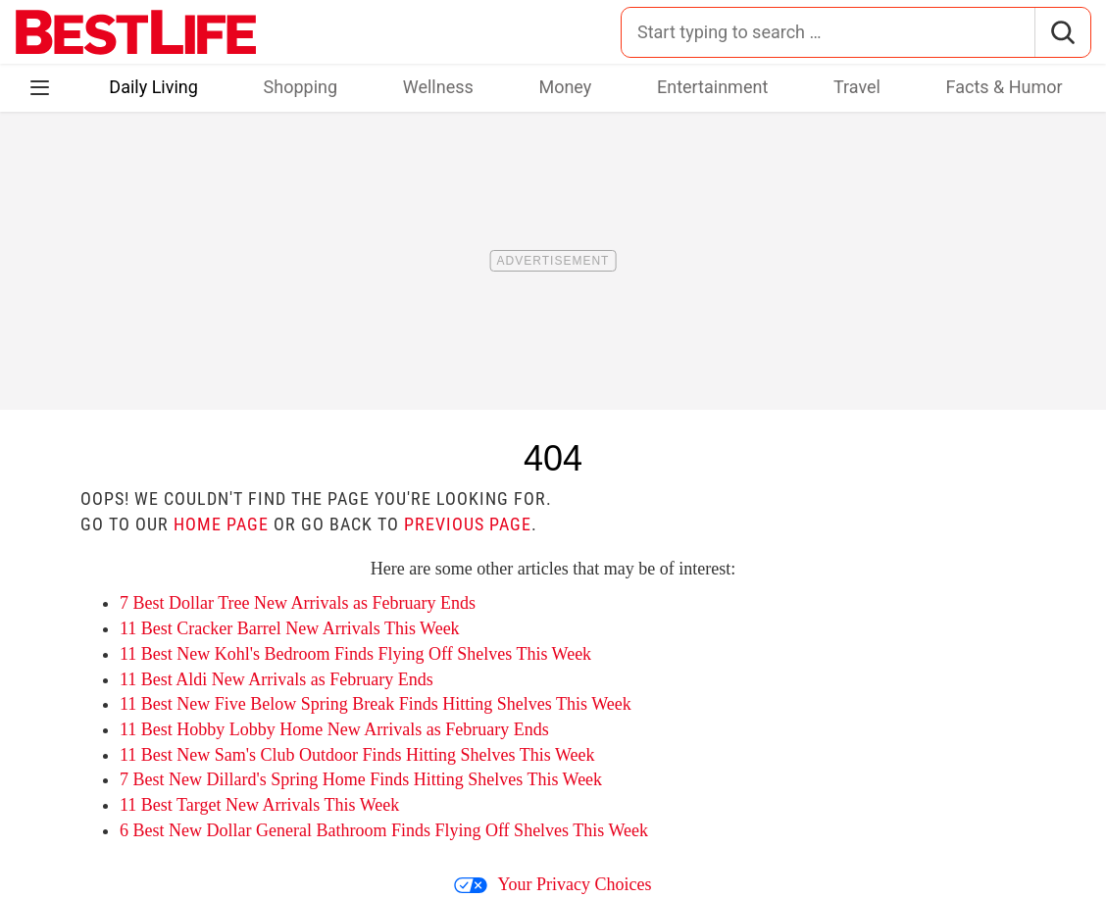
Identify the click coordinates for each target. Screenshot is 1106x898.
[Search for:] (828, 32)
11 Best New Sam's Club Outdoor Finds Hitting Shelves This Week (357, 755)
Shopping (301, 86)
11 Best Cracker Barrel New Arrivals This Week (290, 628)
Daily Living (153, 86)
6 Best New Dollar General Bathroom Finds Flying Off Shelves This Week (384, 830)
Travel (856, 86)
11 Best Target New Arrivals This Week (259, 805)
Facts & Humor (1004, 86)
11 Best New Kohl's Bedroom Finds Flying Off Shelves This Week (355, 654)
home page (221, 524)
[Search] (1062, 32)
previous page (467, 524)
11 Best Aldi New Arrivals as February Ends (276, 679)
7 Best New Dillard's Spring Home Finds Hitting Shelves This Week (361, 779)
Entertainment (712, 86)
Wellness (438, 86)
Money (564, 86)
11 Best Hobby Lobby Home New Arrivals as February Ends (334, 729)
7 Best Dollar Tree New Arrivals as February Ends (298, 603)
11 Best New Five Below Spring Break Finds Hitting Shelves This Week (375, 704)
